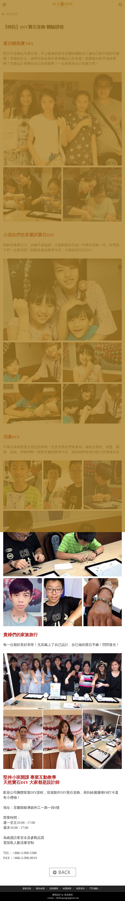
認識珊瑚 (53, 888)
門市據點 (94, 888)
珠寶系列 (80, 888)
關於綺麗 (40, 888)
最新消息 (27, 888)
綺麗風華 (67, 888)
